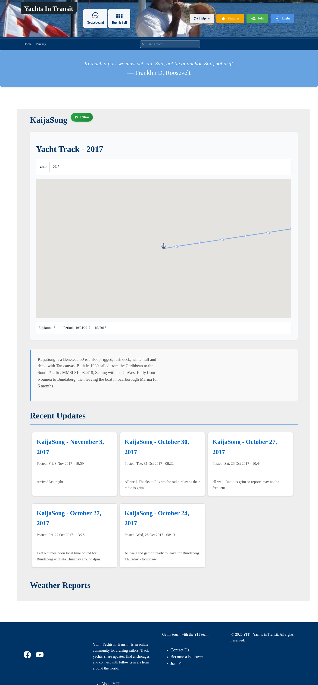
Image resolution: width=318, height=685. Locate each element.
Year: (43, 167)
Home (27, 44)
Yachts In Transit (48, 8)
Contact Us (180, 650)
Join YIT (178, 663)
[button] (163, 245)
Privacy (41, 44)
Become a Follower (187, 656)
